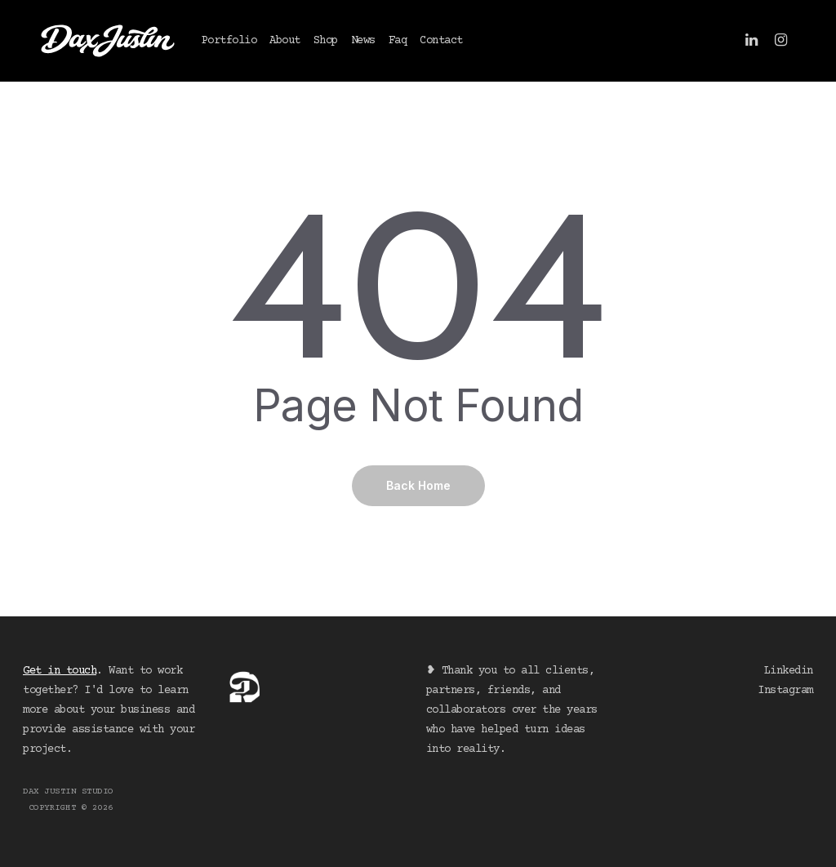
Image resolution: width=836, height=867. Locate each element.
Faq (398, 40)
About (284, 40)
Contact (441, 40)
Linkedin (788, 671)
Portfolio (229, 40)
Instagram (785, 690)
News (363, 40)
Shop (326, 40)
